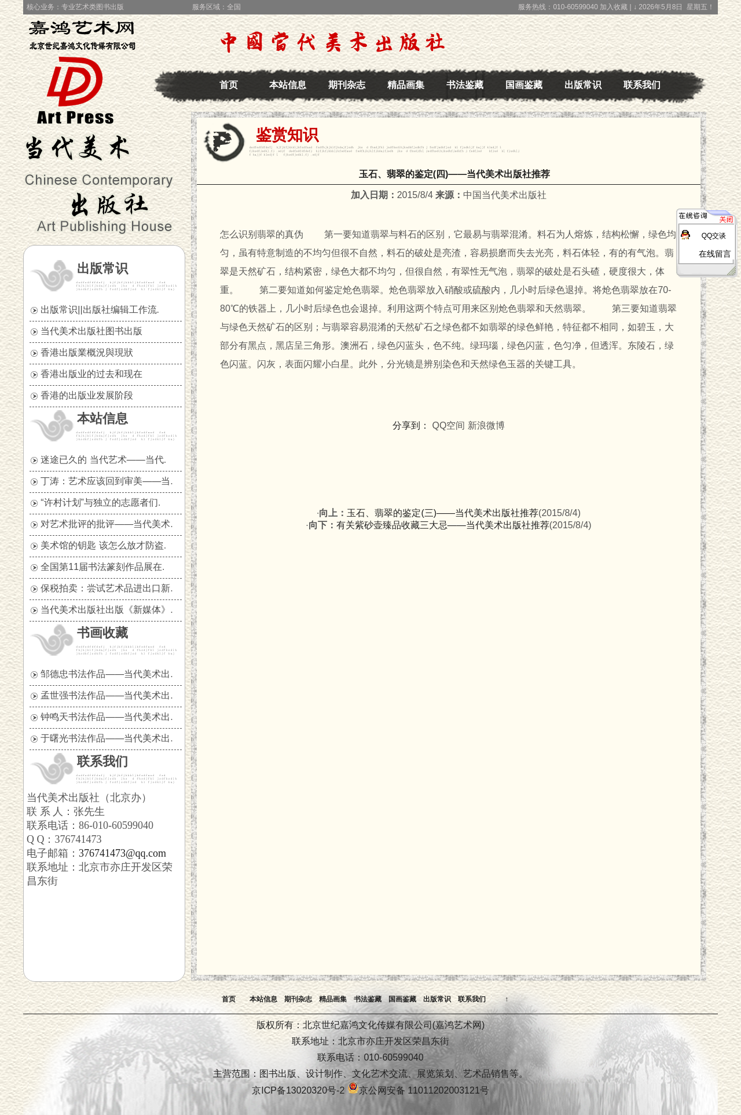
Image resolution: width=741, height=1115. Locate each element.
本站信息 (287, 85)
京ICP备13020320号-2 (298, 1090)
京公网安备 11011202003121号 (418, 1090)
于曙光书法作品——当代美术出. (107, 738)
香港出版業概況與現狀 (87, 352)
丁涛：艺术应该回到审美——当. (107, 481)
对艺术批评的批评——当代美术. (107, 524)
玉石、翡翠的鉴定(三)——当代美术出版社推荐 (442, 513)
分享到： (411, 425)
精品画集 (405, 85)
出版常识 (582, 85)
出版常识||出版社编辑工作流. (100, 310)
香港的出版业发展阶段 (87, 395)
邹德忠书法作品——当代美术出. (107, 674)
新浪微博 (486, 425)
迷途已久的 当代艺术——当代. (103, 460)
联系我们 (642, 85)
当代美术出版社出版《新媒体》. (107, 610)
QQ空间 (448, 425)
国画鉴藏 (523, 85)
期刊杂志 (346, 85)
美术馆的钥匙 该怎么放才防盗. (103, 545)
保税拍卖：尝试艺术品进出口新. (107, 588)
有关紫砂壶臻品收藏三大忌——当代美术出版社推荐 (442, 525)
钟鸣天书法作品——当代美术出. (107, 717)
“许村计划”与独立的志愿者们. (100, 502)
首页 (228, 85)
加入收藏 (614, 7)
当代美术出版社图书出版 (91, 331)
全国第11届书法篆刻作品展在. (102, 567)
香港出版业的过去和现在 (91, 374)
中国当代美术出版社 (87, 60)
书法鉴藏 (464, 85)
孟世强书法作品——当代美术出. (107, 695)
